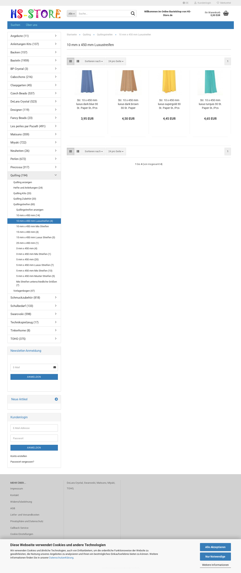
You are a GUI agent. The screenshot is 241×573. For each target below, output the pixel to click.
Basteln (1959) (19, 60)
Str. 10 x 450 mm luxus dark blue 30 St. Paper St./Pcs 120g (87, 104)
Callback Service (19, 527)
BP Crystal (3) (19, 69)
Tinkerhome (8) (20, 330)
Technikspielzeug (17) (24, 322)
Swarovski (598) (20, 314)
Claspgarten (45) (21, 85)
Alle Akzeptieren (215, 547)
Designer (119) (19, 110)
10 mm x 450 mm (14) (28, 215)
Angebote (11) (19, 36)
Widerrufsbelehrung (21, 501)
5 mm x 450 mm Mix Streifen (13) (34, 270)
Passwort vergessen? (22, 461)
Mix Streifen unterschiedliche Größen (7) (36, 283)
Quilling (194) (18, 175)
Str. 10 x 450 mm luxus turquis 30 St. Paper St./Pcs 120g (210, 104)
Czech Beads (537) (22, 93)
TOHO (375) (18, 339)
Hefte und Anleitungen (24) (28, 187)
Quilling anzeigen (22, 182)
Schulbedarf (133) (21, 306)
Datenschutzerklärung (61, 557)
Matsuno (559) (19, 134)
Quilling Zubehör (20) (24, 198)
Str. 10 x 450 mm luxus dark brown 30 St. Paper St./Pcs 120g (128, 104)
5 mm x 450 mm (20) (27, 259)
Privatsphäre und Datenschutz (26, 521)
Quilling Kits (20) (22, 193)
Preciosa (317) (19, 167)
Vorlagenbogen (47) (24, 290)
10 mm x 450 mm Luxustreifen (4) (34, 220)
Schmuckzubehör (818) (25, 297)
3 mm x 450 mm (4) (26, 248)
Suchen (15, 25)
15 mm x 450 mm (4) (27, 232)
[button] (185, 3)
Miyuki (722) (18, 142)
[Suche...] (71, 13)
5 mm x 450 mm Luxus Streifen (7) (35, 265)
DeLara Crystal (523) (23, 101)
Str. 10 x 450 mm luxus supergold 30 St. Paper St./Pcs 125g (169, 104)
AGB (12, 508)
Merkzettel (224, 3)
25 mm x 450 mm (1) (27, 243)
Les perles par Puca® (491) (27, 126)
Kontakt (14, 495)
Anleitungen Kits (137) (24, 44)
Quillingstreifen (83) (24, 204)
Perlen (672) (18, 159)
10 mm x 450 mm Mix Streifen (32, 226)
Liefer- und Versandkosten (24, 514)
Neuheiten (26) (19, 151)
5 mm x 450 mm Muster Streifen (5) (35, 276)
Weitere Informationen (215, 564)
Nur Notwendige (215, 556)
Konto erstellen (18, 456)
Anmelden (34, 377)
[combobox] (93, 61)
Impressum (16, 488)
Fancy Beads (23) (21, 118)
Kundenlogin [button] (202, 3)
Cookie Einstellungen (21, 534)
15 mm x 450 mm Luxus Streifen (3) (35, 237)
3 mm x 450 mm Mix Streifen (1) (33, 254)
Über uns (31, 25)
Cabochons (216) (21, 77)
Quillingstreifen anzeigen (29, 209)
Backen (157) (18, 52)
